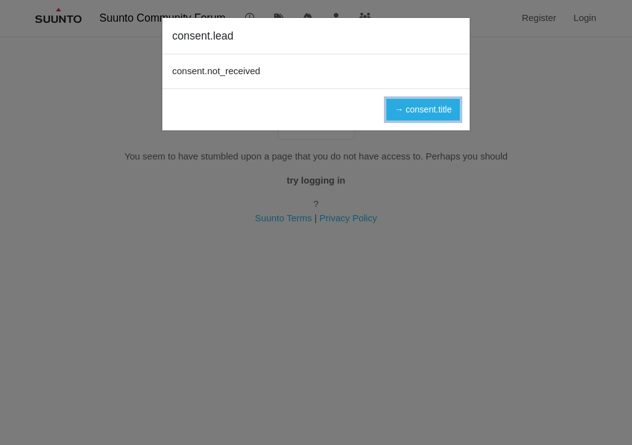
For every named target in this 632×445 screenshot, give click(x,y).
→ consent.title (423, 109)
